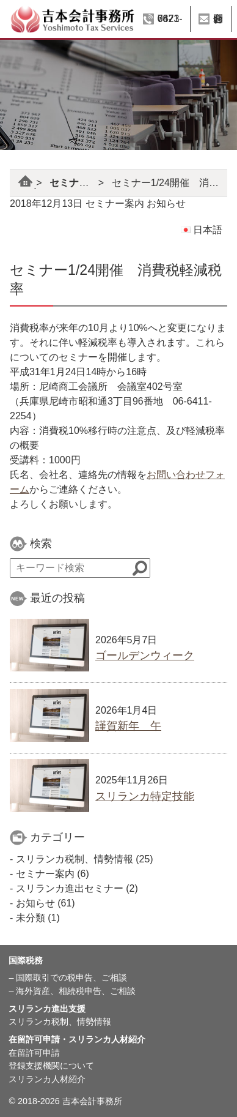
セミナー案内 (78, 182)
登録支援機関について (51, 1065)
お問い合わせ (218, 18)
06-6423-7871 (170, 18)
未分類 (30, 918)
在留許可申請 (34, 1053)
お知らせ (166, 203)
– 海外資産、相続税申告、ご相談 (72, 991)
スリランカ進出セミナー (69, 888)
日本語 (201, 230)
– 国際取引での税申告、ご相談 (68, 977)
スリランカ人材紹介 (47, 1079)
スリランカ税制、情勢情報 (74, 859)
